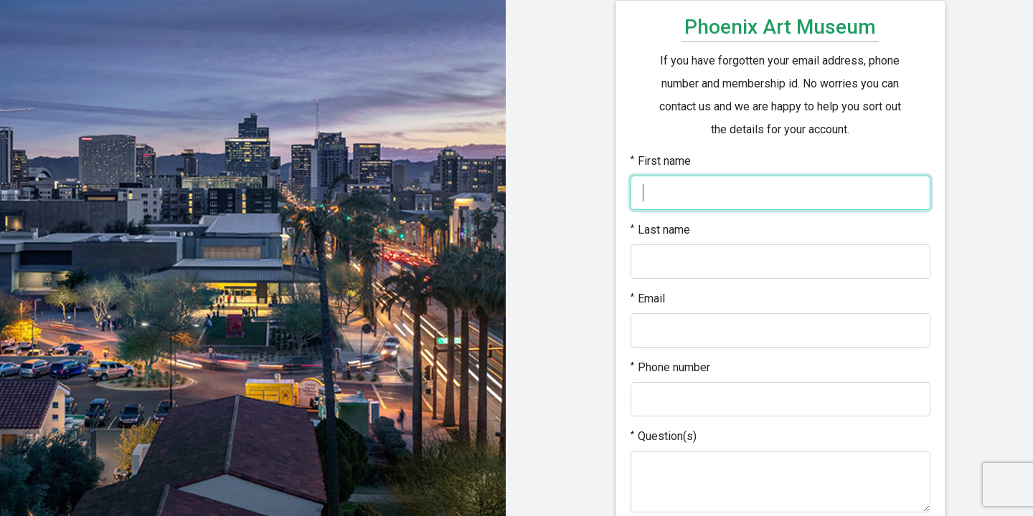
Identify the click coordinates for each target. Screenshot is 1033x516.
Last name (660, 229)
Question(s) (664, 436)
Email (648, 298)
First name (661, 161)
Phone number (670, 367)
